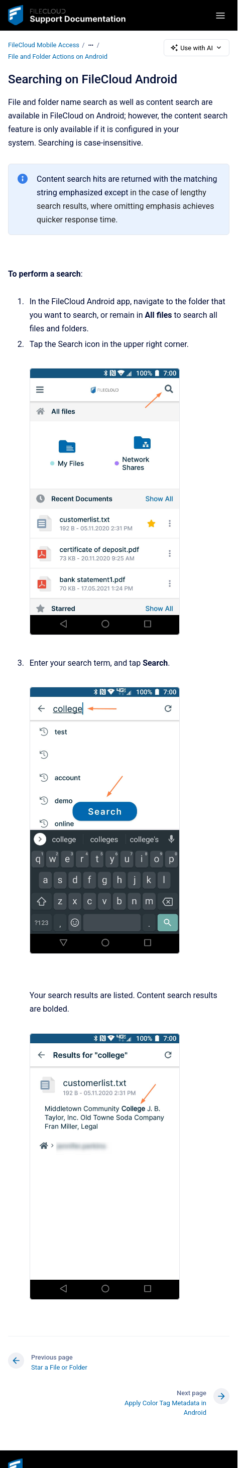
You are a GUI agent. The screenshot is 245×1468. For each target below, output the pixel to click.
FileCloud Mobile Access (43, 45)
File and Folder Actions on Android (57, 56)
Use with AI (196, 48)
